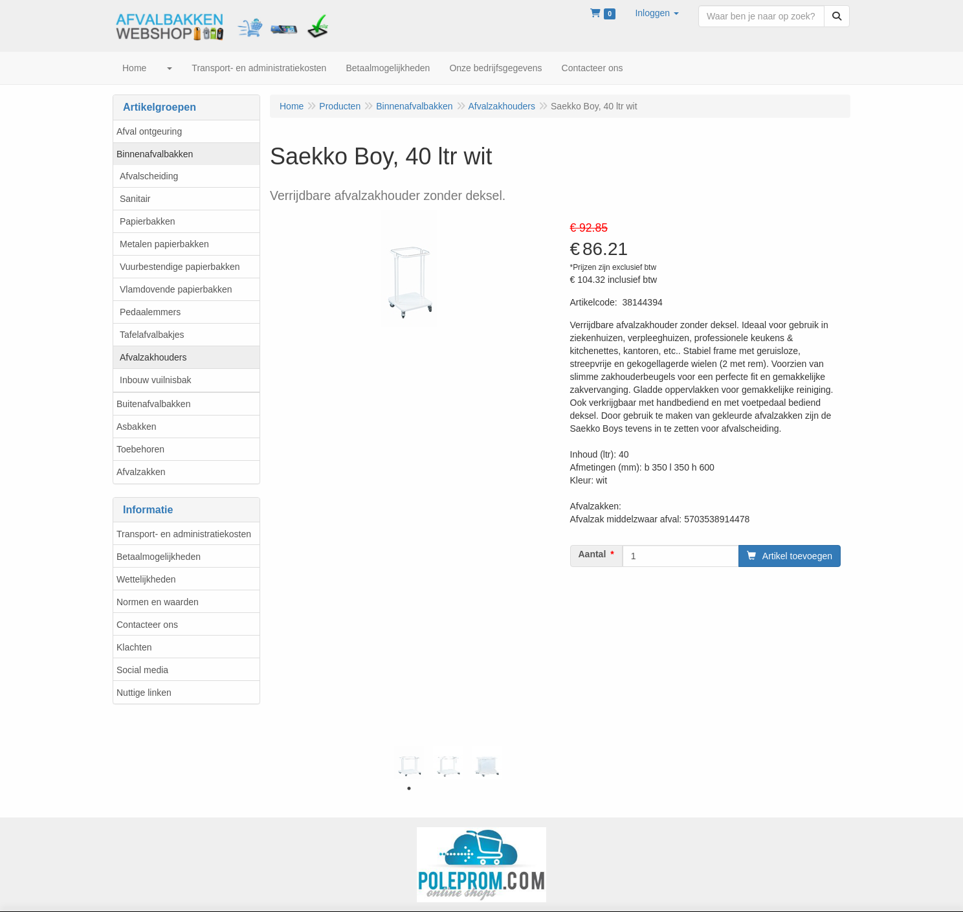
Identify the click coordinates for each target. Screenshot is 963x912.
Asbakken (136, 426)
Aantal (592, 554)
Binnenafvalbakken (154, 154)
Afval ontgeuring (149, 131)
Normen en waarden (157, 602)
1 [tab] (409, 788)
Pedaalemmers (150, 312)
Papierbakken (147, 221)
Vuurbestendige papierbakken (180, 266)
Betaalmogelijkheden (158, 556)
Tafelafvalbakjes (152, 334)
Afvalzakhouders (153, 357)
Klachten (133, 647)
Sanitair (135, 199)
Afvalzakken (140, 472)
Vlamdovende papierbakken (176, 289)
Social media (142, 670)
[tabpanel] (409, 762)
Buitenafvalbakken (153, 404)
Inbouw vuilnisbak (156, 380)
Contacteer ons (147, 624)
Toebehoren (140, 449)
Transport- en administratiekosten (183, 534)
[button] (657, 13)
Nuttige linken (144, 692)
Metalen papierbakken (164, 244)
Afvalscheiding (149, 176)
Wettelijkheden (146, 579)
